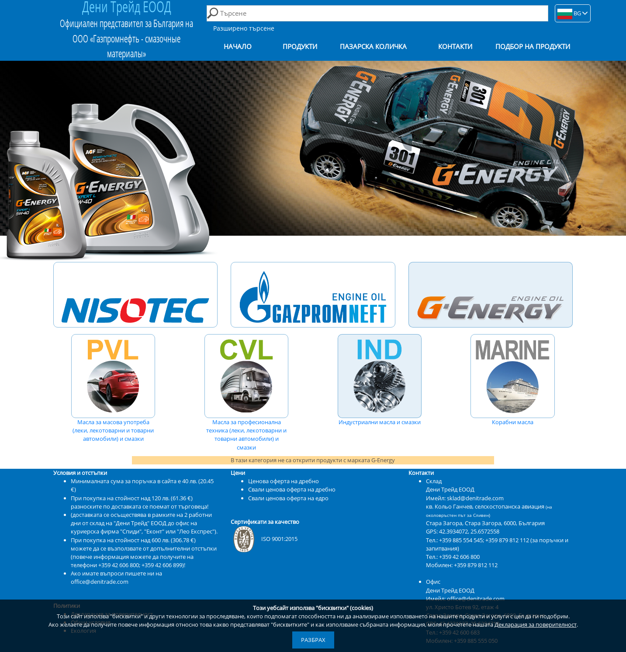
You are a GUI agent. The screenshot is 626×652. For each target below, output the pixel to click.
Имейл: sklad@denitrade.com (465, 498)
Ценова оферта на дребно (283, 481)
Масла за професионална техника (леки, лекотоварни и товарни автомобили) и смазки (246, 392)
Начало (238, 46)
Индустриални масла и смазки (380, 380)
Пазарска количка (373, 46)
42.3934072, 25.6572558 (469, 531)
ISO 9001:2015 (264, 539)
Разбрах (313, 640)
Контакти (455, 46)
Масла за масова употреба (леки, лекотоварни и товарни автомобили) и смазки (113, 388)
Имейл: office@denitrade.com (465, 599)
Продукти (300, 46)
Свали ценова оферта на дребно (291, 489)
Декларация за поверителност (536, 624)
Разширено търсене (243, 28)
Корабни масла (512, 380)
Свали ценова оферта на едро (288, 498)
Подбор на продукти (532, 46)
